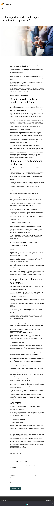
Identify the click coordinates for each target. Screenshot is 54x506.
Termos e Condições (37, 8)
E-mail (11, 481)
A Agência (3, 8)
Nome (11, 479)
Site (10, 483)
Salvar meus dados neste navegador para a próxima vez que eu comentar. (26, 486)
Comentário (12, 476)
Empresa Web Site (9, 4)
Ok (27, 504)
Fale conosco (12, 8)
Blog (7, 8)
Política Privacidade (28, 8)
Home (17, 8)
